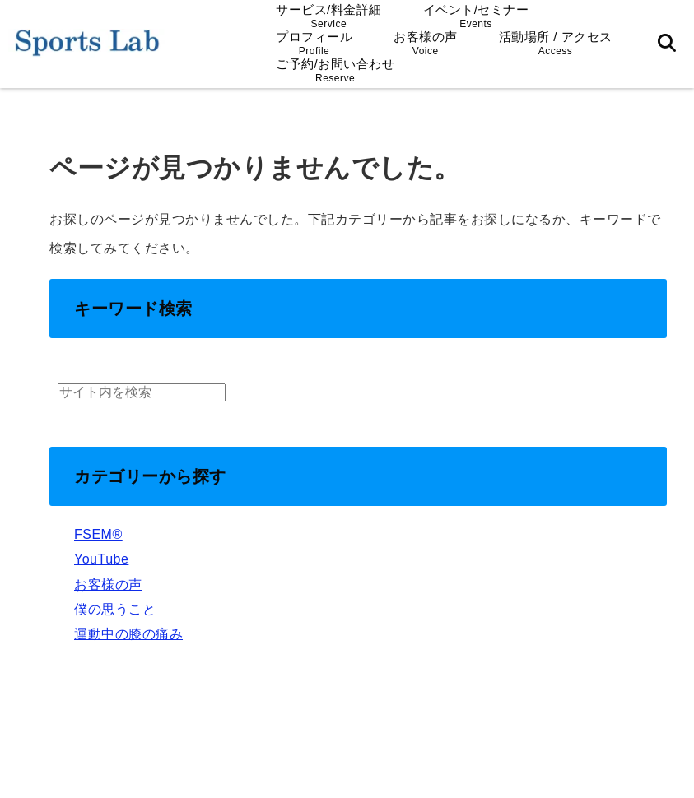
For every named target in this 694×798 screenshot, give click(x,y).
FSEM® (98, 534)
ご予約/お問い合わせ (335, 70)
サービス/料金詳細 (329, 16)
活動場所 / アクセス (555, 43)
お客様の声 (426, 43)
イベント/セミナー (476, 16)
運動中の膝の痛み (128, 634)
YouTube (101, 559)
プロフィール (314, 43)
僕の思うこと (115, 609)
